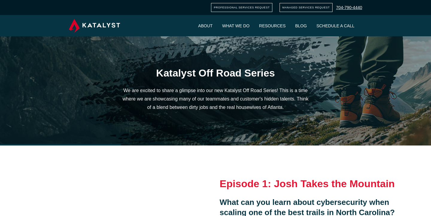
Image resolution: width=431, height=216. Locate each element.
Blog (301, 25)
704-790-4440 (349, 7)
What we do (235, 25)
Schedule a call (335, 25)
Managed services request (306, 7)
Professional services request (242, 7)
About (205, 25)
